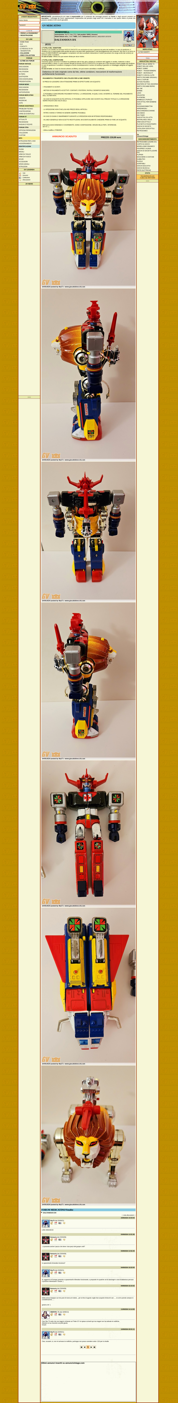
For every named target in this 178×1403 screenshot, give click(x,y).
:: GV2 (21, 44)
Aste (21, 103)
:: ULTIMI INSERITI (143, 52)
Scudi (21, 159)
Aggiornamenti (25, 143)
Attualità (23, 119)
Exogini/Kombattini (145, 106)
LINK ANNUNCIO (47, 1230)
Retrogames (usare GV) (147, 142)
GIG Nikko (141, 113)
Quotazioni (23, 76)
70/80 (75, 36)
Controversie (25, 111)
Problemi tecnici (26, 109)
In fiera (22, 74)
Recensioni (23, 69)
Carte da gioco (143, 144)
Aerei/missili (142, 108)
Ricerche (23, 100)
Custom (22, 135)
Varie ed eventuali (26, 114)
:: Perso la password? (28, 33)
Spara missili (24, 164)
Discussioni (24, 67)
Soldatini (141, 95)
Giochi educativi (143, 166)
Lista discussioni (128, 1215)
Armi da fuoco (25, 157)
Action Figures (143, 82)
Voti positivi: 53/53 (83, 34)
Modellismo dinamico (146, 146)
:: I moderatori (25, 51)
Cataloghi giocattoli (146, 128)
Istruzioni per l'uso (27, 141)
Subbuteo (141, 159)
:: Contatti (23, 46)
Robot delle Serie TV (146, 64)
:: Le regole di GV (26, 49)
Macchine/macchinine (146, 111)
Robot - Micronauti (145, 73)
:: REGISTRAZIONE (26, 35)
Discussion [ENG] (26, 79)
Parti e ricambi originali (147, 77)
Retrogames (142, 131)
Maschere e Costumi (145, 157)
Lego (139, 93)
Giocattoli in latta (145, 117)
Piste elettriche (144, 170)
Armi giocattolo (144, 122)
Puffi (139, 104)
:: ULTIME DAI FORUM (26, 61)
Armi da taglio (25, 154)
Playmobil (141, 97)
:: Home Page (24, 42)
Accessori (23, 162)
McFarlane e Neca (144, 120)
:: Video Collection (27, 55)
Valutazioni (23, 71)
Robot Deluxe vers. (61, 36)
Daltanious (86, 36)
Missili (21, 152)
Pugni (21, 149)
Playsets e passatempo (146, 124)
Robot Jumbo (142, 68)
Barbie (139, 91)
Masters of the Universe (147, 84)
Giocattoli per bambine (146, 102)
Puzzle (140, 161)
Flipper (140, 155)
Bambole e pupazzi (144, 100)
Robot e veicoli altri (145, 75)
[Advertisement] (113, 6)
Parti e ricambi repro (146, 86)
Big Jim (139, 88)
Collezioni (23, 133)
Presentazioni (25, 81)
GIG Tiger (141, 115)
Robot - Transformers (146, 71)
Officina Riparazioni (27, 130)
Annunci (95, 34)
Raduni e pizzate (25, 124)
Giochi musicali (143, 168)
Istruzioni (23, 166)
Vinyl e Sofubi (143, 80)
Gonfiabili (141, 163)
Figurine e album (144, 148)
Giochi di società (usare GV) (147, 151)
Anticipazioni (24, 92)
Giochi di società (144, 126)
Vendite (22, 98)
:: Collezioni (24, 53)
